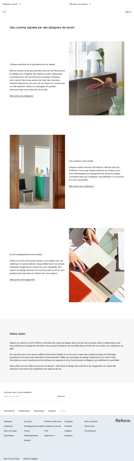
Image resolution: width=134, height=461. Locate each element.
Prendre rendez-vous (53, 421)
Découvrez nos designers (21, 95)
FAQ (46, 430)
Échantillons (9, 435)
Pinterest (68, 426)
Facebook (68, 435)
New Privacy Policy (12, 458)
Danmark (52, 410)
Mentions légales (30, 458)
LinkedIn (68, 430)
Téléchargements (31, 435)
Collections (8, 426)
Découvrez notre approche (22, 279)
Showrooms (89, 426)
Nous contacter (91, 421)
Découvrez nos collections (81, 186)
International (9, 410)
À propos (28, 421)
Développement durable (34, 426)
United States (24, 410)
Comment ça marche (52, 426)
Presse (27, 430)
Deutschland (39, 410)
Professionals (90, 430)
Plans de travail (10, 430)
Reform (128, 11)
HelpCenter (49, 435)
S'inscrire (61, 396)
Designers (8, 421)
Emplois (27, 440)
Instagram (69, 421)
